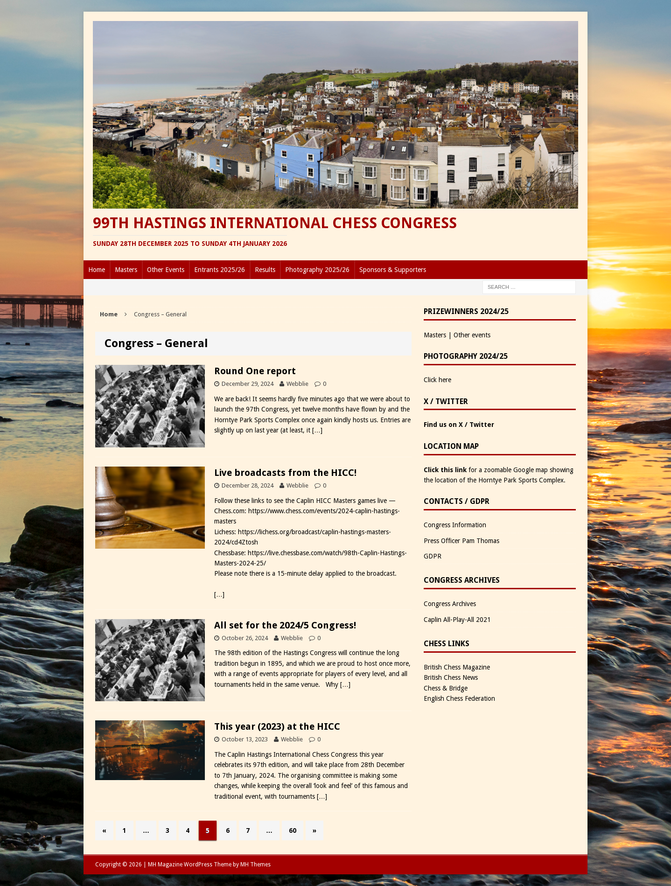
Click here (437, 380)
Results (265, 269)
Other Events (165, 269)
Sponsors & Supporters (392, 269)
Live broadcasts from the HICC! (285, 472)
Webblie (297, 383)
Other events (472, 335)
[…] (317, 430)
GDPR (432, 556)
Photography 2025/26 (317, 269)
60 (292, 830)
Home (96, 269)
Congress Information (455, 525)
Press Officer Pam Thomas (461, 540)
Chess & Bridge (446, 688)
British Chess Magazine (457, 667)
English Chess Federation (459, 698)
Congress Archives (450, 603)
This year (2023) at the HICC (277, 726)
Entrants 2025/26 (219, 269)
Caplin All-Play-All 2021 (457, 619)
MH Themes (255, 864)
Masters (126, 269)
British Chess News (451, 677)
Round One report (255, 371)
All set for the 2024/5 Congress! (285, 625)
